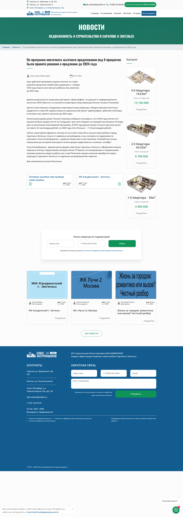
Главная (95, 13)
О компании (106, 13)
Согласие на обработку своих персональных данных (73, 418)
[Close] (73, 509)
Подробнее (141, 109)
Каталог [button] (117, 13)
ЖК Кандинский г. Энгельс (94, 176)
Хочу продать (149, 13)
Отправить (136, 394)
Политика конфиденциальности (40, 418)
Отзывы (137, 13)
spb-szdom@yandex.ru (95, 4)
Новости (16, 47)
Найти (122, 243)
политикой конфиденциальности (43, 512)
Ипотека (127, 13)
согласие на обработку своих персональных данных (103, 251)
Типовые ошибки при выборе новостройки (46, 178)
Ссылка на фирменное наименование (42, 421)
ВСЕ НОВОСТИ (91, 333)
